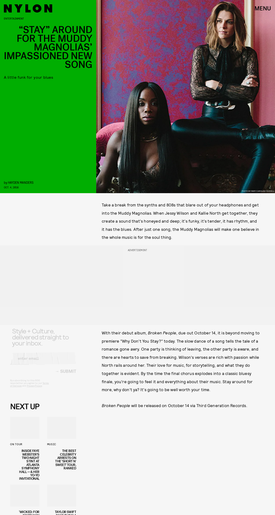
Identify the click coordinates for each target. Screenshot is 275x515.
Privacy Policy (34, 389)
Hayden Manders (21, 182)
